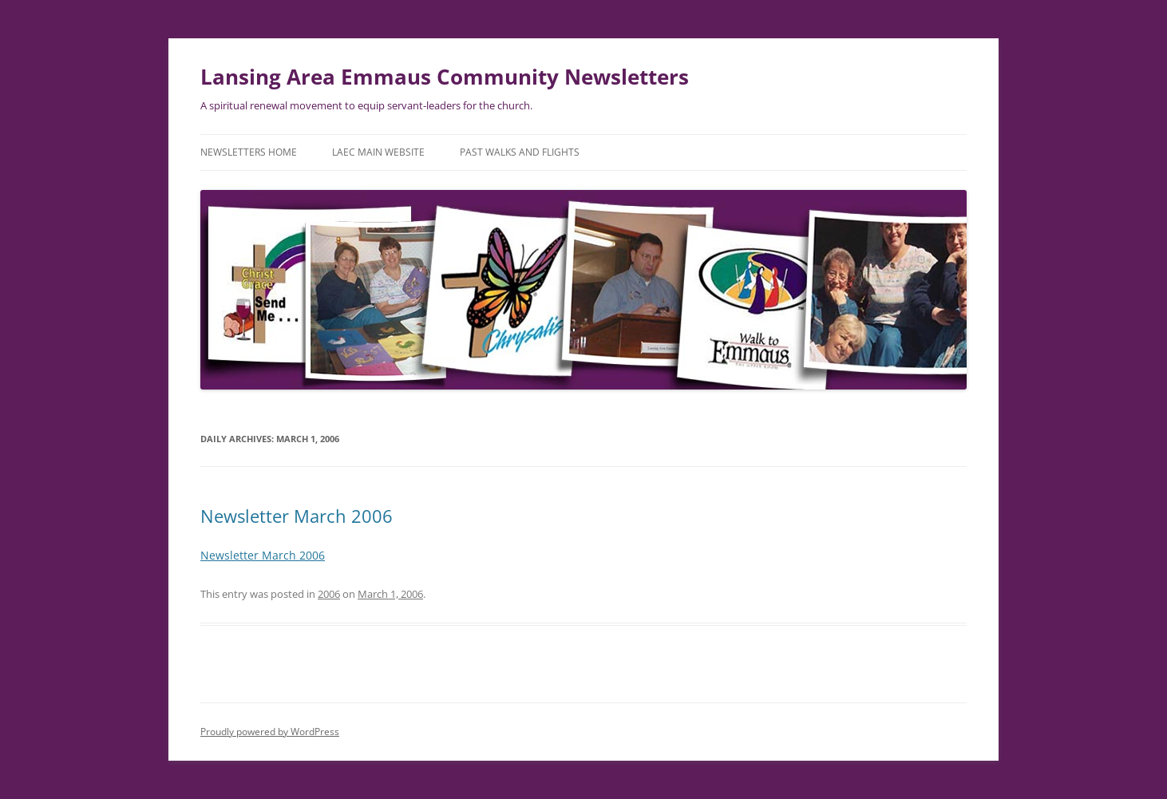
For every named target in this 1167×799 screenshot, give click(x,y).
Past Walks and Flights (520, 152)
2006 (329, 594)
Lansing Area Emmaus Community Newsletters (444, 76)
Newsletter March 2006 (296, 516)
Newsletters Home (248, 152)
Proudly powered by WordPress (269, 731)
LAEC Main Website (378, 152)
